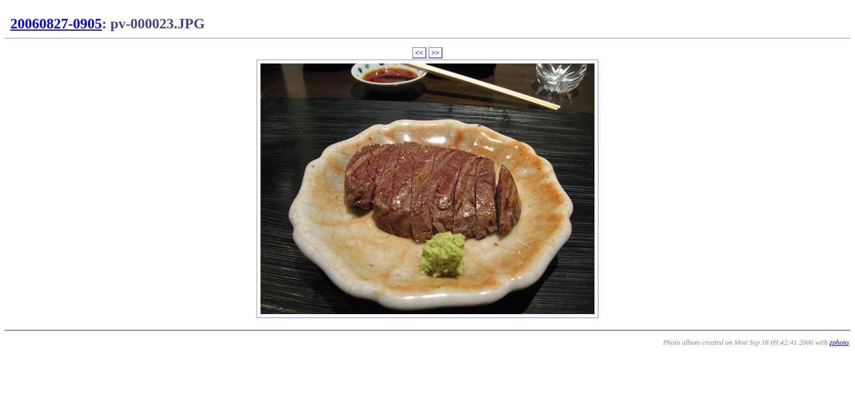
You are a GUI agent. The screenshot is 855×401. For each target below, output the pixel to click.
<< (419, 52)
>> (435, 52)
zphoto (839, 342)
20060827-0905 (56, 24)
